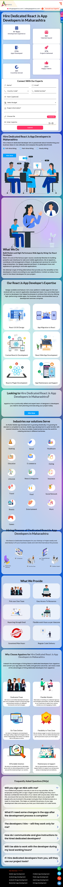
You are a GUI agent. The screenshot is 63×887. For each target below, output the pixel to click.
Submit (30, 128)
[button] (59, 883)
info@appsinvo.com (16, 9)
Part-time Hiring (28, 148)
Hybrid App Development (40, 880)
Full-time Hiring (10, 148)
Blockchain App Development (18, 883)
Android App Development (17, 877)
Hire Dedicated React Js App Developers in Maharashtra (35, 394)
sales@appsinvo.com (32, 9)
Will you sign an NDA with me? (21, 787)
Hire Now (9, 155)
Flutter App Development (40, 877)
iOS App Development (39, 883)
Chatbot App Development (41, 874)
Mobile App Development (17, 874)
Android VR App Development (18, 880)
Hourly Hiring (43, 148)
